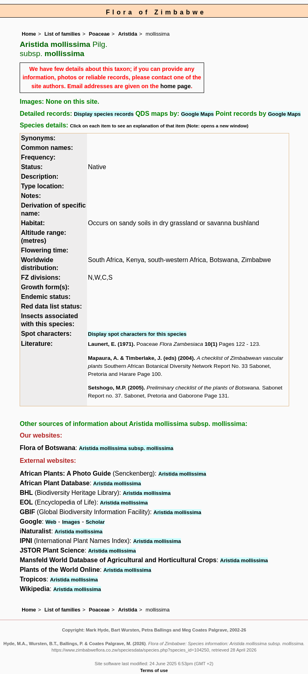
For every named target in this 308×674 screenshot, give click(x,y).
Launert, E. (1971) (110, 344)
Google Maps (197, 114)
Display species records (104, 114)
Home (29, 34)
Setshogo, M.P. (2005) (116, 388)
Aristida (127, 34)
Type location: (42, 186)
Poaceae (99, 34)
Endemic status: (46, 296)
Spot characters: (46, 333)
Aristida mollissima (182, 474)
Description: (39, 176)
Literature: (37, 343)
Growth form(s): (45, 287)
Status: (32, 166)
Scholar (95, 522)
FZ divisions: (41, 277)
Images (71, 522)
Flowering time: (44, 250)
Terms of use (154, 670)
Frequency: (38, 157)
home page (175, 86)
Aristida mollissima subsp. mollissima (126, 448)
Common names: (47, 147)
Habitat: (33, 223)
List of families (63, 34)
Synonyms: (38, 138)
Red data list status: (51, 306)
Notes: (31, 195)
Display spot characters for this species (137, 334)
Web (50, 522)
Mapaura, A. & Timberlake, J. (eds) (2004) (141, 358)
